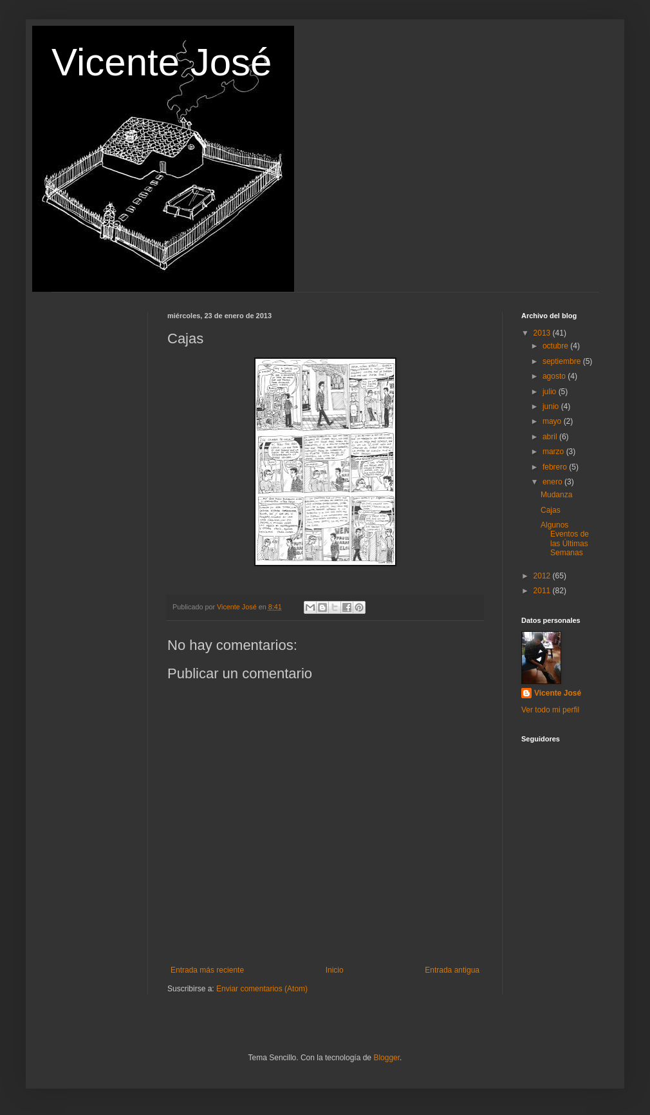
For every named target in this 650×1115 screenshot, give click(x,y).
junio (552, 406)
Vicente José (161, 62)
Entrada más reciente (207, 970)
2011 (543, 590)
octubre (556, 345)
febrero (556, 467)
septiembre (563, 361)
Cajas (551, 510)
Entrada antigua (452, 970)
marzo (554, 451)
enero (553, 481)
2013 (543, 333)
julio (551, 391)
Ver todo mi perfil (550, 709)
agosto (555, 376)
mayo (553, 421)
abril (551, 436)
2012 (543, 575)
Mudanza (556, 494)
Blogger (386, 1057)
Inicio (335, 970)
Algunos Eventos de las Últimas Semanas (565, 538)
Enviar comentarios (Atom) (262, 988)
